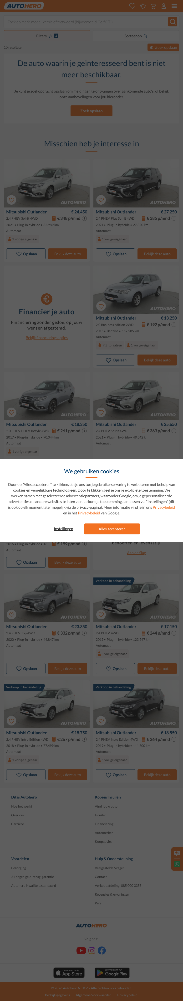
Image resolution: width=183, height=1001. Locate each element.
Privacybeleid (164, 507)
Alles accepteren (112, 529)
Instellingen (63, 528)
